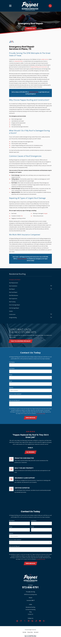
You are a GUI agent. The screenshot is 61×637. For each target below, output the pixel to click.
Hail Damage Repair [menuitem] (14, 308)
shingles (45, 213)
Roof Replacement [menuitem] (13, 282)
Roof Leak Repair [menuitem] (13, 292)
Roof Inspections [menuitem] (13, 298)
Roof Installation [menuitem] (13, 286)
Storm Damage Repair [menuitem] (14, 305)
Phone (10, 374)
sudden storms (44, 59)
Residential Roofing (30, 607)
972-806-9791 (30, 587)
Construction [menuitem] (12, 314)
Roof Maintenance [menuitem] (13, 295)
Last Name (11, 368)
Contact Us (30, 28)
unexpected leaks (18, 61)
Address (11, 387)
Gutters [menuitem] (11, 311)
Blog (30, 612)
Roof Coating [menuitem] (12, 301)
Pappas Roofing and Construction (39, 67)
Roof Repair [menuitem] (12, 289)
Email (10, 381)
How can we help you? (14, 400)
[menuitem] (24, 632)
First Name (12, 362)
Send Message (30, 418)
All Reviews (30, 452)
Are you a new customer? (15, 394)
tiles (22, 216)
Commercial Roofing (30, 609)
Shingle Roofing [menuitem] (13, 317)
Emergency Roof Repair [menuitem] (15, 279)
